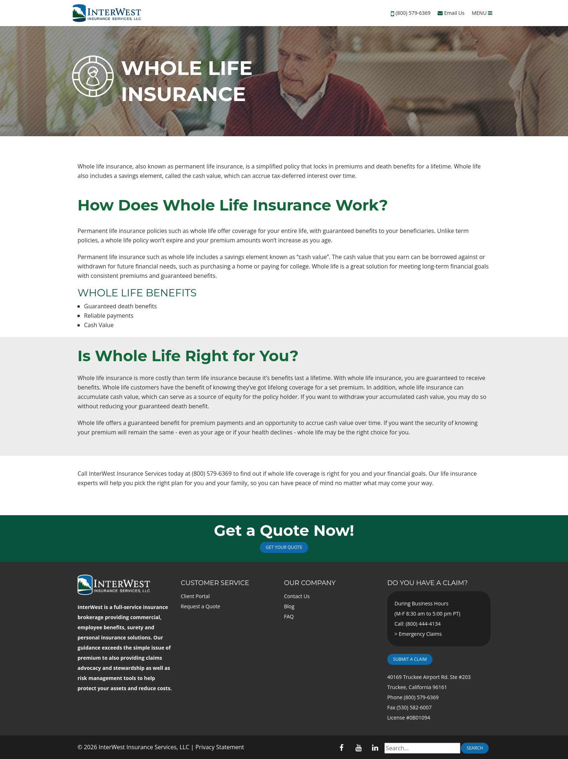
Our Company (309, 583)
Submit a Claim (410, 659)
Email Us (451, 12)
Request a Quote (200, 606)
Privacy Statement (220, 747)
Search (475, 748)
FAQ (289, 616)
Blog (289, 606)
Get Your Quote (284, 547)
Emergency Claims (420, 633)
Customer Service (215, 583)
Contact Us (297, 596)
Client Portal (195, 596)
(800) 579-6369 (413, 12)
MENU (482, 12)
